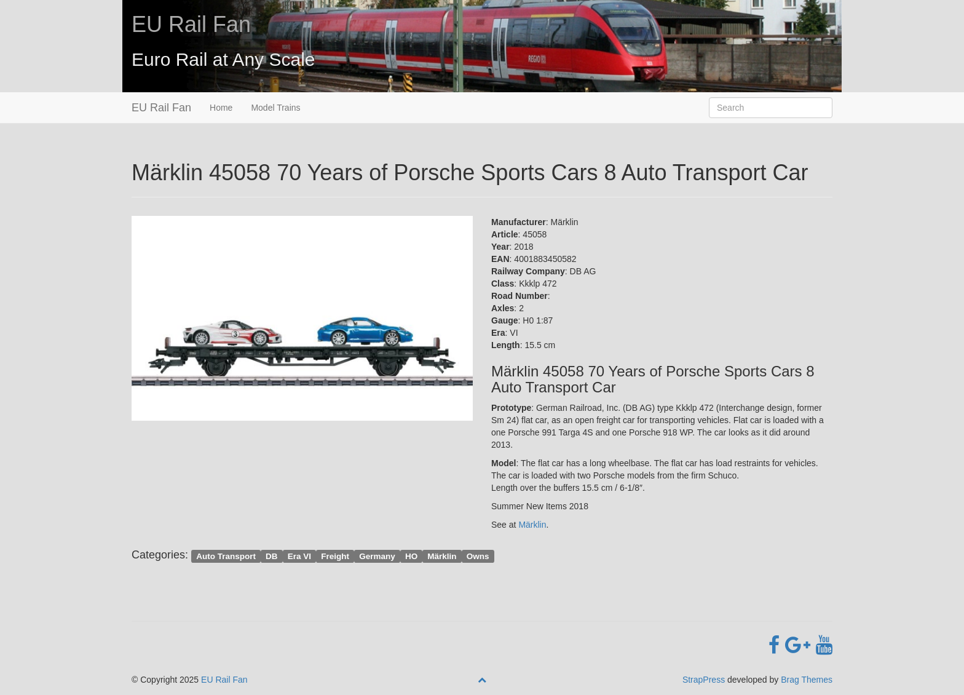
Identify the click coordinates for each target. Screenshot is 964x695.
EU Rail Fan (191, 24)
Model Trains (275, 108)
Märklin (532, 525)
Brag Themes (806, 680)
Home (221, 108)
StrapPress (703, 680)
